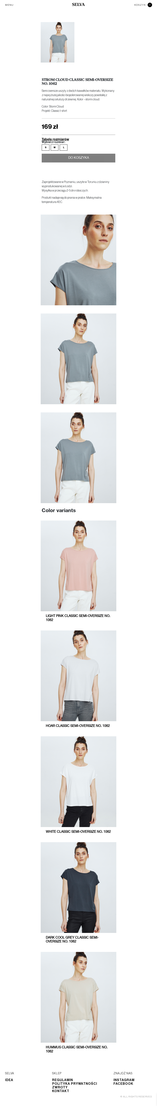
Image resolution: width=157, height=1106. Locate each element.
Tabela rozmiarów (55, 139)
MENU (9, 5)
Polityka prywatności (74, 1083)
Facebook (123, 1083)
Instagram (124, 1080)
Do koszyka (79, 158)
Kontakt (60, 1091)
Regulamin (62, 1080)
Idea (9, 1080)
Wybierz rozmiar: (53, 142)
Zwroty (60, 1087)
